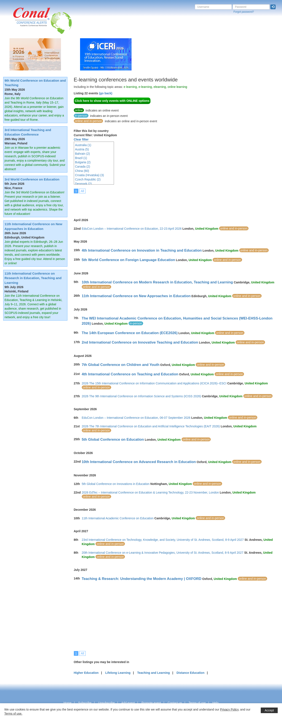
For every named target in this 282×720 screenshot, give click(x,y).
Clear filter (81, 139)
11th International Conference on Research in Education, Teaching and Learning (33, 278)
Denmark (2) (83, 183)
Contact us (175, 703)
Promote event (151, 703)
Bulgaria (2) (83, 162)
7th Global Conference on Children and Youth (120, 365)
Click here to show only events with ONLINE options (112, 100)
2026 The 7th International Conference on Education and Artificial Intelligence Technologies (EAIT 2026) (151, 426)
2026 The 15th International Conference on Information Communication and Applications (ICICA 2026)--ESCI (154, 383)
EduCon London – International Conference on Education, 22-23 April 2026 (132, 228)
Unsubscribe (106, 703)
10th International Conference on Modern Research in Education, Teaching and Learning (157, 282)
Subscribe (84, 703)
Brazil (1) (81, 158)
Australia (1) (83, 145)
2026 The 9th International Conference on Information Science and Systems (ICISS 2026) (141, 396)
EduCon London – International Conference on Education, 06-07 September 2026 (136, 417)
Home (67, 703)
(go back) (105, 93)
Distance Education (191, 672)
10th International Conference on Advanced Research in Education (139, 462)
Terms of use (197, 703)
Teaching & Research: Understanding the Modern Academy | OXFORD (142, 579)
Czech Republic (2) (88, 179)
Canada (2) (82, 166)
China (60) (82, 171)
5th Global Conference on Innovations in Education (116, 484)
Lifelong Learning (117, 672)
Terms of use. (13, 713)
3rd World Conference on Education (32, 179)
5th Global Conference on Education (113, 439)
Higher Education (86, 672)
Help (215, 703)
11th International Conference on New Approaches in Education (136, 296)
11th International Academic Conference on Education (118, 518)
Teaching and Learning (153, 672)
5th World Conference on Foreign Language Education (128, 260)
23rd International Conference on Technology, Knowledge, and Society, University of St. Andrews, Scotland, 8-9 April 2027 (163, 539)
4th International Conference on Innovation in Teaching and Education (142, 250)
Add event (128, 703)
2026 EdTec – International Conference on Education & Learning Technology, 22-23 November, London (150, 492)
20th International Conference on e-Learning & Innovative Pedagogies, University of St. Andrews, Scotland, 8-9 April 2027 (162, 552)
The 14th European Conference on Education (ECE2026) (130, 333)
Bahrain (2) (82, 153)
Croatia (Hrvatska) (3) (89, 175)
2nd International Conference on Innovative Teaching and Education (140, 342)
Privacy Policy (229, 709)
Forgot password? (243, 11)
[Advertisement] (152, 202)
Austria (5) (82, 149)
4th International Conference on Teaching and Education (130, 374)
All (82, 191)
